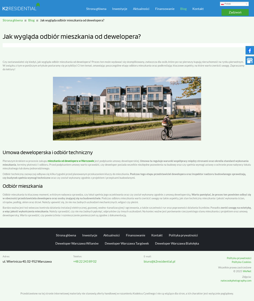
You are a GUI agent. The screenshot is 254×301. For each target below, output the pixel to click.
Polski (226, 3)
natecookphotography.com (236, 280)
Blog (183, 9)
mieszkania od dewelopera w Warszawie (71, 160)
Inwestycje (119, 9)
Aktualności (141, 9)
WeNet (247, 271)
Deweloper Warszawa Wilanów (77, 243)
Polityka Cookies (241, 261)
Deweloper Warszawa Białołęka (177, 243)
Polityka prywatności (183, 235)
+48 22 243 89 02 (84, 261)
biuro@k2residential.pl (159, 261)
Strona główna (96, 9)
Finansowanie (164, 9)
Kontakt (198, 9)
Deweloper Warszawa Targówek (127, 243)
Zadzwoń (235, 12)
